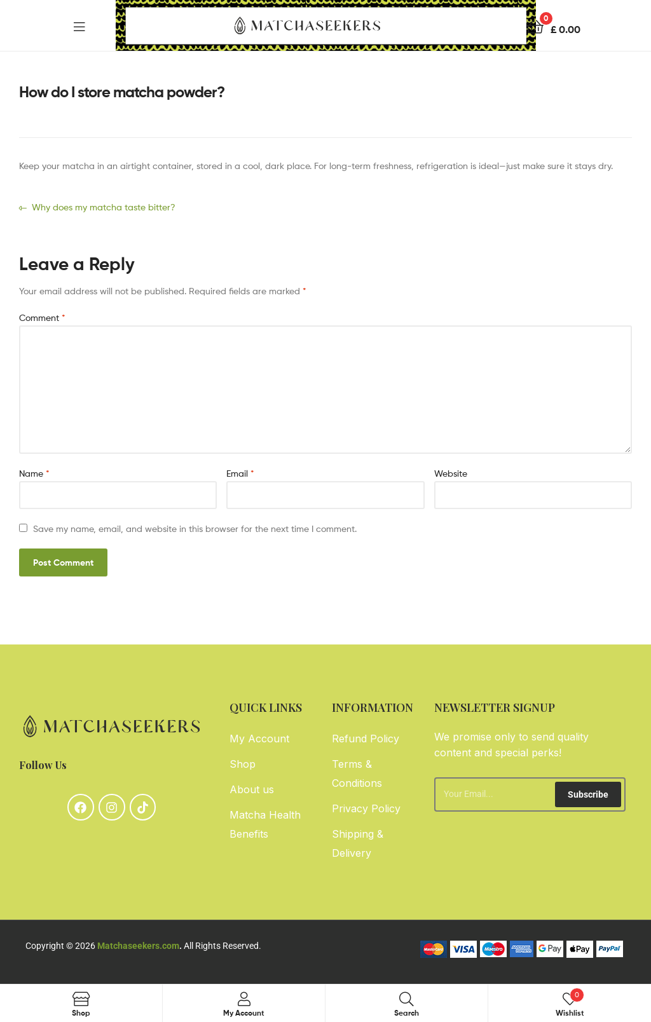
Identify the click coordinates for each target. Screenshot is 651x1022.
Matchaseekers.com (138, 946)
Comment (42, 317)
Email (240, 473)
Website (450, 473)
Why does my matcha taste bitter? (103, 206)
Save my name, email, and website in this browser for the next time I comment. (195, 528)
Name (34, 473)
